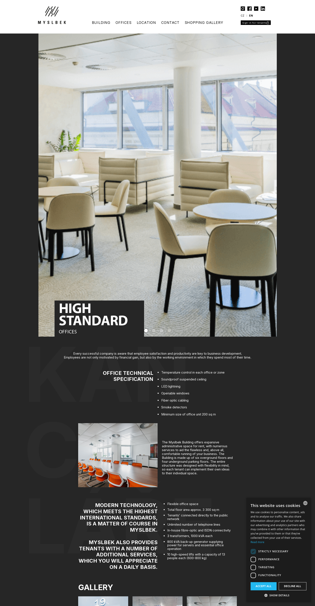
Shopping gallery (204, 22)
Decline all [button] (292, 586)
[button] (278, 595)
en (251, 15)
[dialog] (278, 550)
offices (124, 22)
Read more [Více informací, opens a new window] (257, 542)
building (101, 22)
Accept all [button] (264, 586)
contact (170, 22)
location (146, 22)
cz (243, 15)
